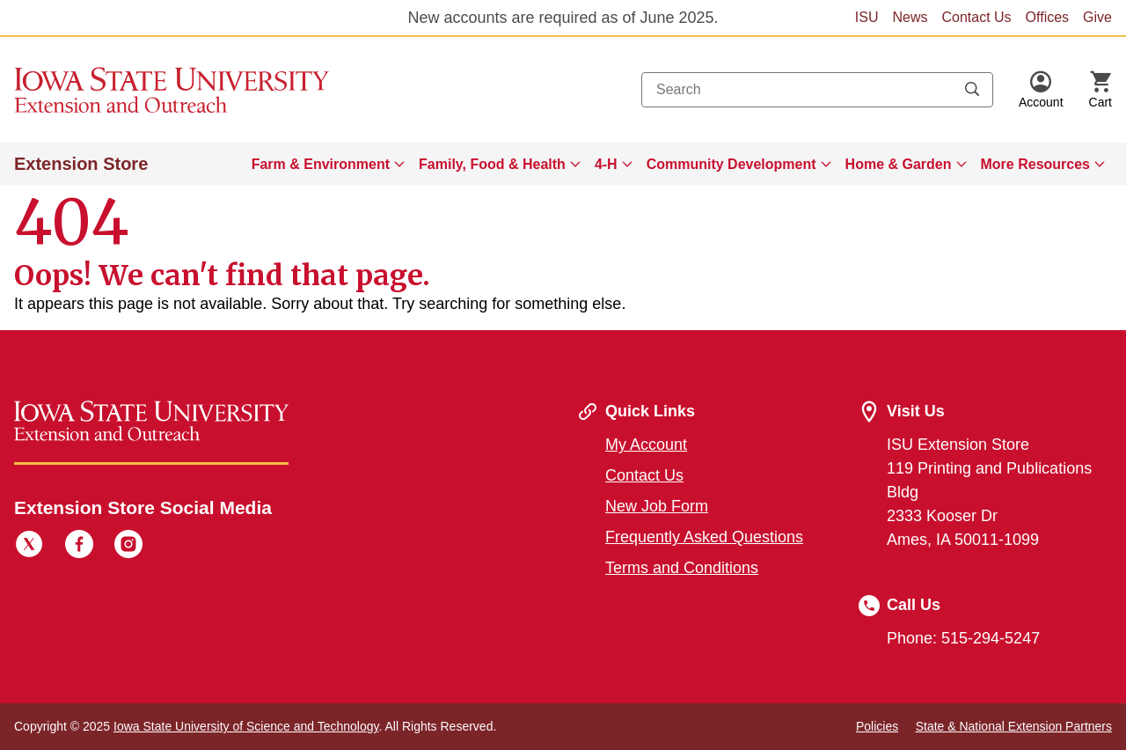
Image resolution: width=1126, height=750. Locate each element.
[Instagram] (128, 546)
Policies (877, 726)
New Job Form (656, 506)
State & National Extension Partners (1014, 726)
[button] (1041, 90)
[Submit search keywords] (972, 89)
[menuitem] (328, 164)
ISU (867, 17)
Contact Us (976, 17)
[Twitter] (29, 546)
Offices (1048, 17)
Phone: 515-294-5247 (963, 638)
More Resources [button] (1036, 164)
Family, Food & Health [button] (492, 164)
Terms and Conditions (681, 568)
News (909, 17)
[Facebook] (79, 546)
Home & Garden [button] (898, 164)
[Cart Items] (1100, 89)
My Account (646, 444)
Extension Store (81, 163)
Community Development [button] (731, 164)
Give (1097, 17)
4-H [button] (606, 164)
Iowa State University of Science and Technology (245, 726)
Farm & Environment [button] (321, 164)
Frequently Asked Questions (704, 537)
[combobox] (817, 89)
